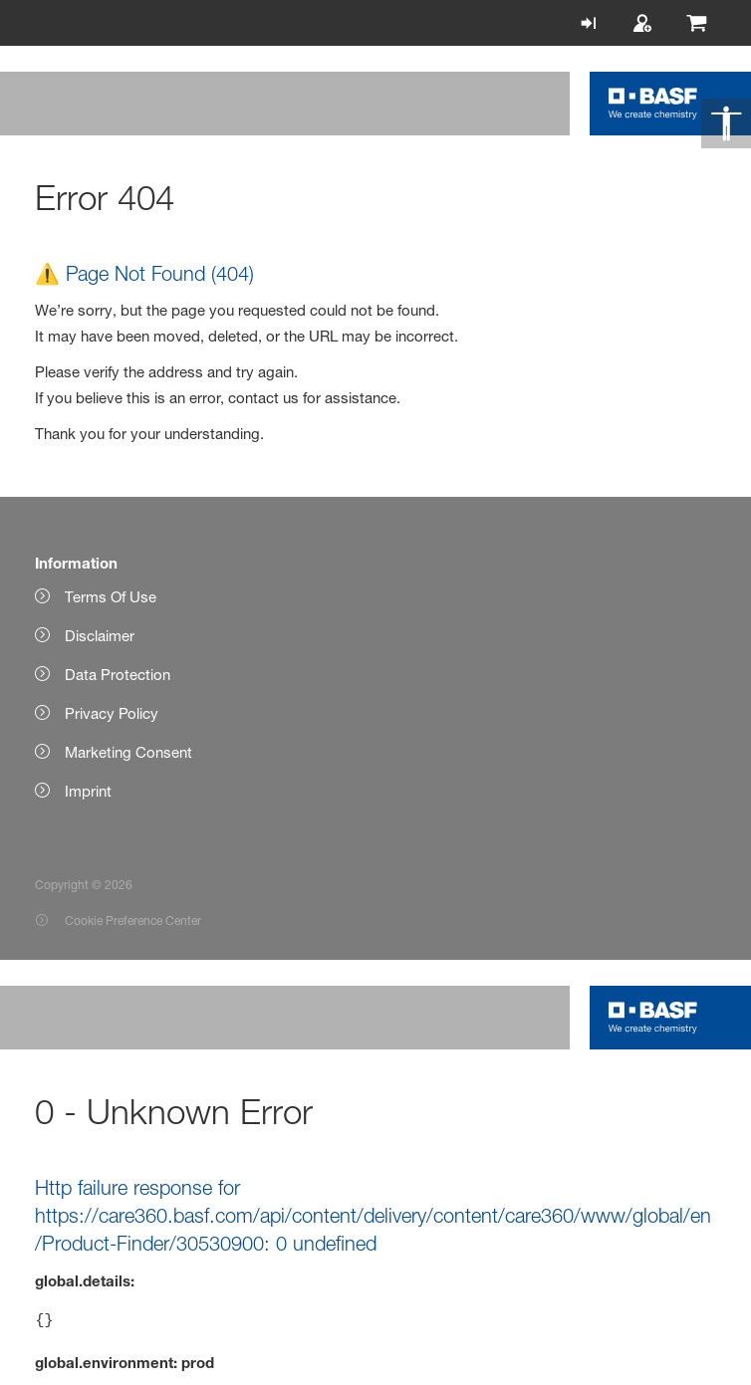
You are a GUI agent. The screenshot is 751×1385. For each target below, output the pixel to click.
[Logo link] (653, 103)
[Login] (594, 23)
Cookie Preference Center (133, 920)
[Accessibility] (726, 123)
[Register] (647, 23)
